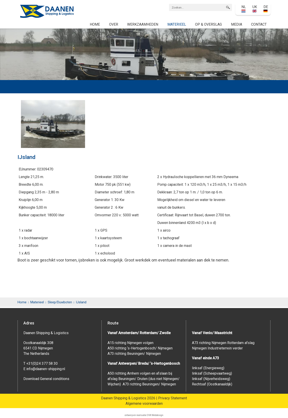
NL (243, 8)
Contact (259, 24)
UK (254, 8)
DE (265, 8)
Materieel (176, 24)
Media (236, 24)
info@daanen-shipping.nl (45, 369)
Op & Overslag (208, 24)
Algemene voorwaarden (144, 403)
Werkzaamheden (142, 24)
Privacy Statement (172, 398)
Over (113, 24)
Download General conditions (46, 379)
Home (95, 24)
